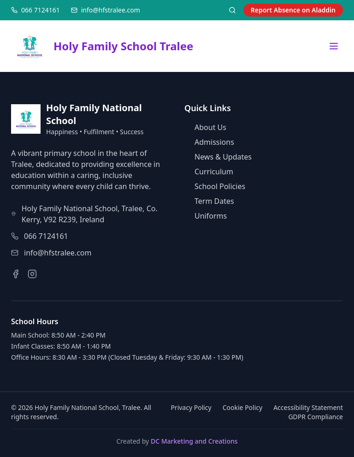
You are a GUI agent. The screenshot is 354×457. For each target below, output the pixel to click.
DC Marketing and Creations (194, 441)
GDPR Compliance (315, 416)
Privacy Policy (191, 407)
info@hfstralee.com (57, 253)
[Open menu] (333, 46)
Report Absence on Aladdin (293, 10)
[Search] (232, 10)
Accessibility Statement (308, 407)
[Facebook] (15, 274)
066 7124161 (46, 236)
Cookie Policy (242, 407)
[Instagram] (32, 274)
